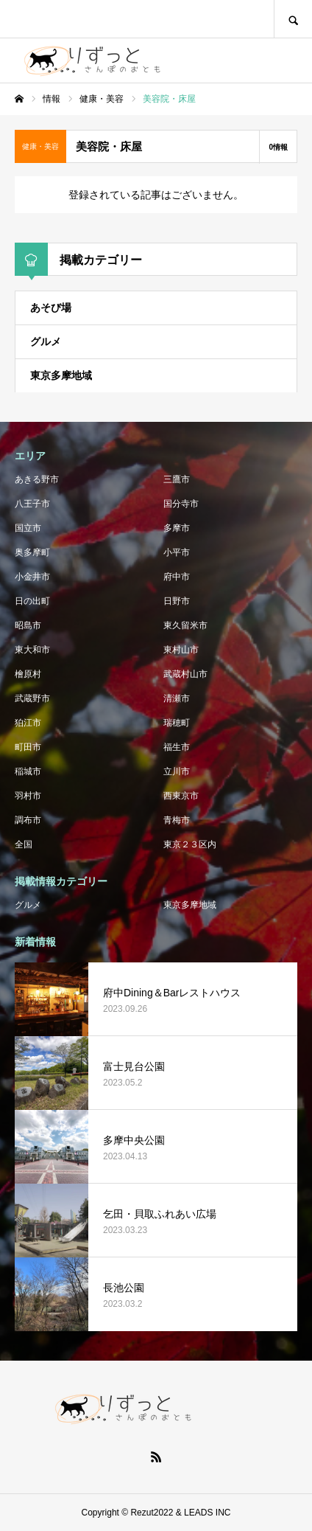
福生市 (176, 747)
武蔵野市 (32, 698)
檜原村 (28, 674)
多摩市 (176, 528)
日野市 (176, 601)
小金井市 (32, 577)
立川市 (176, 771)
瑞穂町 (176, 723)
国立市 (28, 528)
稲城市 (28, 771)
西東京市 (181, 796)
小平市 (176, 552)
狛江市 (28, 723)
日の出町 (32, 601)
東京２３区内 (189, 844)
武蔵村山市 (185, 674)
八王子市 (32, 504)
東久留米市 (185, 625)
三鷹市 (176, 479)
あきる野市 (37, 479)
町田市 (28, 747)
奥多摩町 (32, 552)
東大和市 (32, 650)
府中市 (176, 577)
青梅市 (176, 820)
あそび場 (50, 307)
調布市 (28, 820)
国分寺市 (181, 504)
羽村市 (28, 796)
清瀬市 (176, 698)
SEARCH (293, 19)
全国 (23, 844)
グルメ (45, 341)
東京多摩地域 (61, 375)
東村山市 (181, 650)
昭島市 (28, 625)
